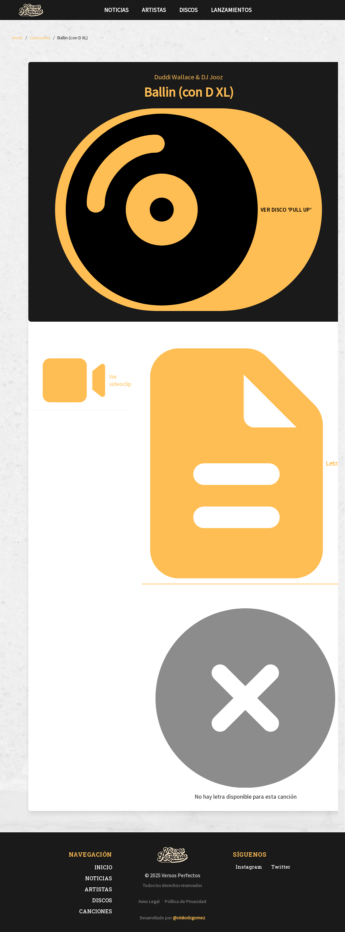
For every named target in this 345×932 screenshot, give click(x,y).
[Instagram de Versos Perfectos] (247, 867)
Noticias (116, 10)
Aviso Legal (148, 901)
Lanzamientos (231, 10)
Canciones (95, 911)
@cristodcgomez (189, 918)
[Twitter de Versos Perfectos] (279, 867)
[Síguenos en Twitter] (314, 10)
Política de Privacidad (185, 901)
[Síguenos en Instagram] (324, 10)
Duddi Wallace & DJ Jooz (188, 77)
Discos (188, 10)
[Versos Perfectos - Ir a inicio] (31, 10)
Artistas (154, 10)
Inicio (103, 867)
